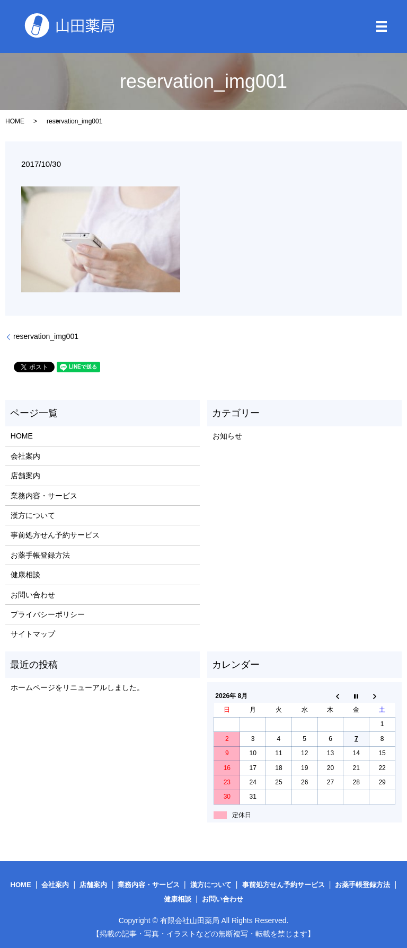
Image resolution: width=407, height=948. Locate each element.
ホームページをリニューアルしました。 (77, 687)
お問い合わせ (33, 595)
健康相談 (25, 574)
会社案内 (25, 456)
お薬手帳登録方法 (40, 555)
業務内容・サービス (44, 495)
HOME (14, 121)
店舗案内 (25, 475)
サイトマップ (33, 634)
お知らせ (227, 436)
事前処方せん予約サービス (55, 535)
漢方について (33, 515)
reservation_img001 (45, 336)
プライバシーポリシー (48, 614)
